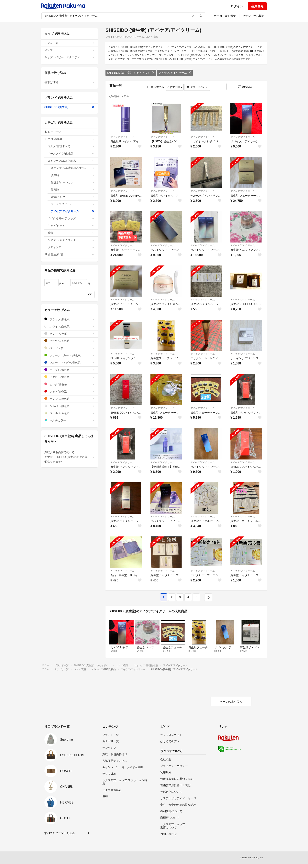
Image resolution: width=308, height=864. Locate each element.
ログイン (237, 6)
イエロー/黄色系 (69, 377)
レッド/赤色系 (69, 391)
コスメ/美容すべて (71, 146)
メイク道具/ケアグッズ (71, 218)
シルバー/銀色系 (69, 406)
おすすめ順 (174, 87)
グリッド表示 (197, 87)
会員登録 (257, 6)
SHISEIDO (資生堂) (69, 107)
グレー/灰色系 (69, 333)
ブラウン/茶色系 (69, 340)
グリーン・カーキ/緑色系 (69, 355)
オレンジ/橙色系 (69, 398)
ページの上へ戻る (231, 701)
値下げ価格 (69, 82)
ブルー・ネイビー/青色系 (69, 362)
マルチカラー (69, 420)
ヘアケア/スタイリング (71, 240)
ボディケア (71, 247)
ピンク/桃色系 (69, 384)
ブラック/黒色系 (69, 319)
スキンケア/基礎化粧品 (71, 160)
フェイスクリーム (72, 204)
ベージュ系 (69, 348)
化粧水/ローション (72, 182)
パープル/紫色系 (69, 370)
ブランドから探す (253, 15)
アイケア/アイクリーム (175, 72)
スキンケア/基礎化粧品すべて (72, 167)
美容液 (72, 189)
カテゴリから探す (225, 15)
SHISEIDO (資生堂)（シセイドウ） (131, 72)
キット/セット (71, 225)
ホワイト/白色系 (69, 326)
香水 (71, 232)
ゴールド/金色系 (69, 413)
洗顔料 (72, 175)
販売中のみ (155, 87)
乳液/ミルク (72, 197)
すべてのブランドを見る (59, 833)
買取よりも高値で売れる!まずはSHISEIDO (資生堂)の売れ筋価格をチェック (69, 457)
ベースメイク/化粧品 (71, 153)
